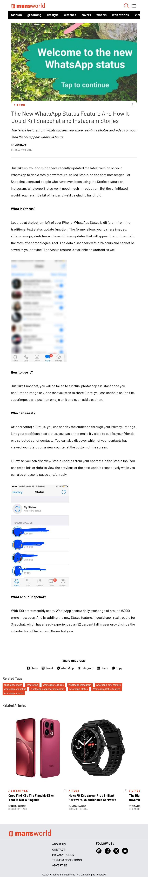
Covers (86, 15)
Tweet (47, 668)
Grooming (34, 15)
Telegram (85, 668)
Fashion (16, 15)
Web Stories (120, 15)
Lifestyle (53, 15)
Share (32, 668)
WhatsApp (65, 668)
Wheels (101, 15)
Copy (117, 668)
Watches (70, 15)
